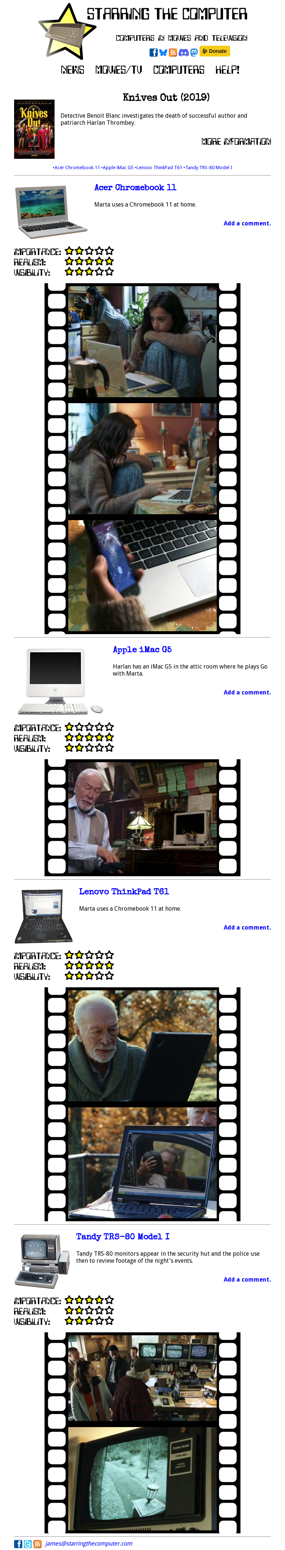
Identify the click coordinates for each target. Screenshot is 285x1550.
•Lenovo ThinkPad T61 (159, 167)
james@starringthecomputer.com (88, 1543)
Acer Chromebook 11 (135, 188)
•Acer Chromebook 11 (77, 167)
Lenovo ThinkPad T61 (124, 892)
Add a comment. (247, 223)
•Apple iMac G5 (118, 167)
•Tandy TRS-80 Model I (207, 167)
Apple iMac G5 (142, 650)
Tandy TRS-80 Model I (122, 1237)
